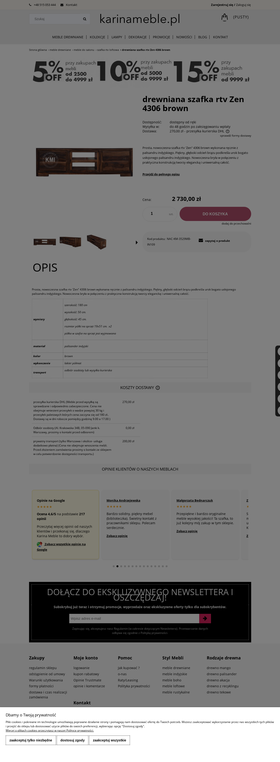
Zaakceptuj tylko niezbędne (30, 740)
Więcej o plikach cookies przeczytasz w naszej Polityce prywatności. (50, 730)
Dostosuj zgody (72, 740)
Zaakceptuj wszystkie (109, 740)
